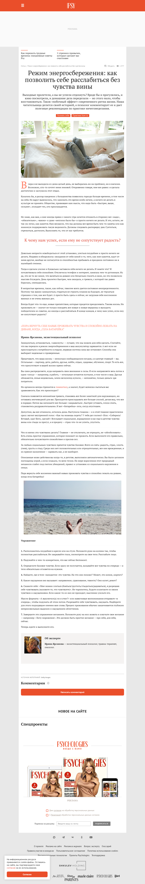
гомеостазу (62, 387)
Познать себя (63, 115)
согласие (11, 868)
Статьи (23, 66)
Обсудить (109, 66)
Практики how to (80, 115)
